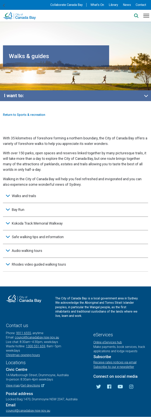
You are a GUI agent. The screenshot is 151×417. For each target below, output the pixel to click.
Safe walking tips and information (38, 237)
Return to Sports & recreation (24, 115)
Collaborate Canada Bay (66, 5)
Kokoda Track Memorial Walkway (37, 223)
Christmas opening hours (23, 355)
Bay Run (18, 210)
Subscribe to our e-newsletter (113, 367)
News (127, 5)
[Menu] (146, 15)
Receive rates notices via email (114, 362)
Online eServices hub (107, 342)
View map (13, 385)
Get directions (34, 385)
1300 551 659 (35, 346)
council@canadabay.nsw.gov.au (37, 337)
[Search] (136, 16)
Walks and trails (24, 196)
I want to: (14, 95)
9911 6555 (23, 333)
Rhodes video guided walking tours (39, 264)
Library (113, 5)
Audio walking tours (27, 251)
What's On (97, 5)
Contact (141, 5)
